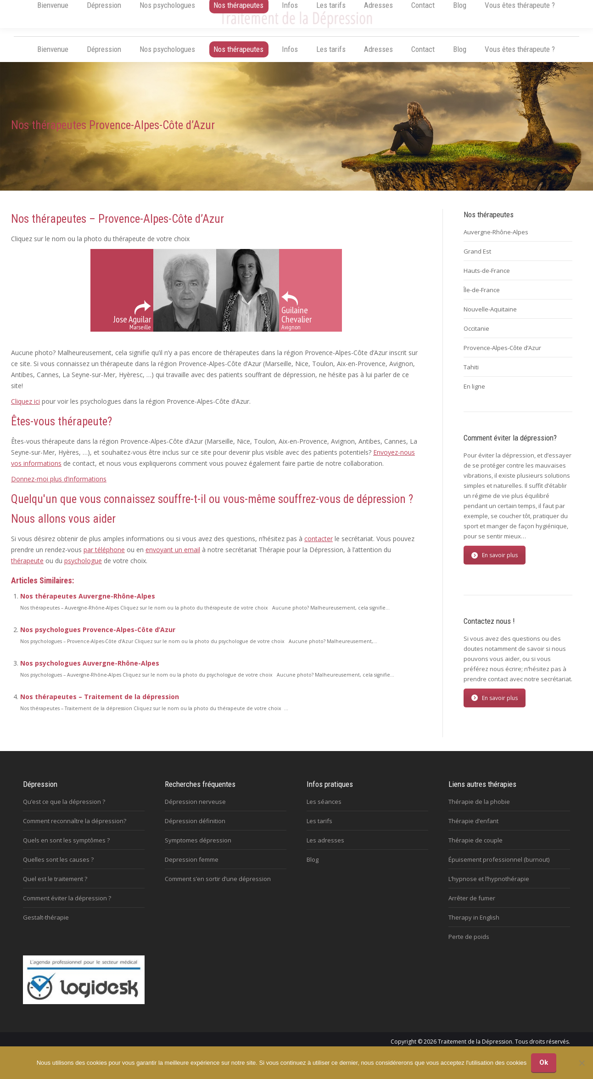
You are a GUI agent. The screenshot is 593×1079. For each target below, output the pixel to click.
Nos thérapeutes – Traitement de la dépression (99, 705)
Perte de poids (468, 945)
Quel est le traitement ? (55, 887)
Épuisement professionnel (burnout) (498, 868)
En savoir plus (494, 564)
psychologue (83, 569)
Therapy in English (473, 926)
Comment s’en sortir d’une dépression (218, 887)
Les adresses (325, 849)
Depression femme (191, 868)
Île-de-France (482, 298)
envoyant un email (172, 558)
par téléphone (104, 558)
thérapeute (27, 569)
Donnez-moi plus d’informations (58, 487)
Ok (543, 1062)
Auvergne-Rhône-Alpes (496, 241)
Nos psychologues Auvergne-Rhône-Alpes (89, 671)
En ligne (474, 395)
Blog (313, 868)
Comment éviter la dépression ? (67, 907)
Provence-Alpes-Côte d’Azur (502, 356)
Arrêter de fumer (471, 907)
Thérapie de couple (475, 849)
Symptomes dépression (198, 849)
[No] (581, 1063)
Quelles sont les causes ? (58, 868)
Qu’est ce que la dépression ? (64, 810)
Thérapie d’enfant (473, 829)
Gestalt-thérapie (46, 926)
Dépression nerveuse (195, 810)
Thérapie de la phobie (479, 810)
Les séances (324, 810)
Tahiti (471, 376)
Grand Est (477, 260)
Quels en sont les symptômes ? (66, 849)
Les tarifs (319, 829)
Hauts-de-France (487, 279)
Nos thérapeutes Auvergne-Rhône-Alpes (87, 604)
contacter (318, 547)
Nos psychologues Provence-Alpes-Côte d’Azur (97, 638)
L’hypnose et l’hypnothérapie (488, 887)
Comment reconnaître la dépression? (74, 829)
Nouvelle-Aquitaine (490, 318)
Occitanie (476, 337)
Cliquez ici (25, 410)
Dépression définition (195, 829)
